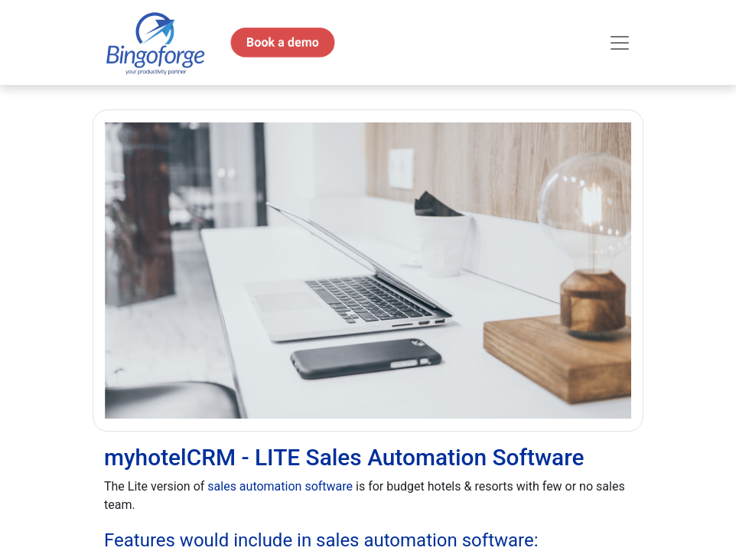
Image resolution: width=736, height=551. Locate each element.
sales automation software (280, 486)
